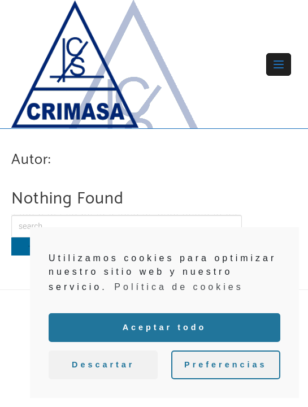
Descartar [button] (103, 364)
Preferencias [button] (225, 364)
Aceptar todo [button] (165, 327)
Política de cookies (178, 287)
